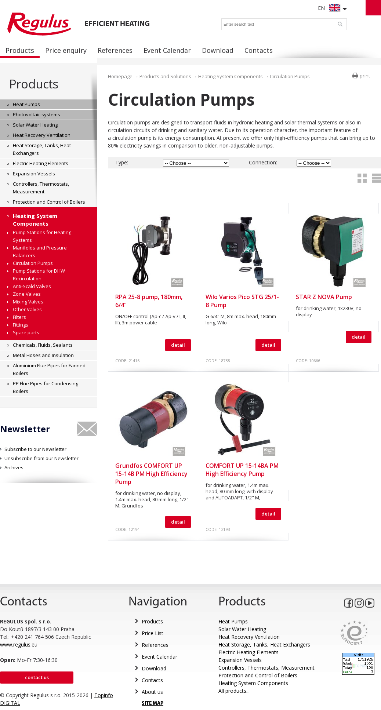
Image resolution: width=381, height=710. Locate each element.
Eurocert (354, 632)
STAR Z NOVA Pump (324, 297)
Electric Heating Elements (248, 652)
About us (152, 691)
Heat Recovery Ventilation (249, 636)
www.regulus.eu (18, 644)
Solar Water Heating (242, 629)
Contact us (37, 677)
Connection (262, 162)
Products (33, 84)
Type (121, 162)
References (155, 644)
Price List (152, 633)
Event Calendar (159, 656)
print (365, 76)
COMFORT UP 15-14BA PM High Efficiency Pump (242, 470)
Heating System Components (230, 76)
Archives (13, 467)
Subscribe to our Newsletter (35, 449)
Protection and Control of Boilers (257, 675)
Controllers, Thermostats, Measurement (266, 667)
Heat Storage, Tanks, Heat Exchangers (264, 644)
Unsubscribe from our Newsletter (41, 458)
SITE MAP (152, 703)
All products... (234, 690)
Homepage (120, 76)
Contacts (152, 680)
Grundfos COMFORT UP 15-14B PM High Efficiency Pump (151, 474)
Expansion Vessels (240, 659)
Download (154, 668)
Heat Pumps (233, 621)
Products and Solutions (165, 76)
